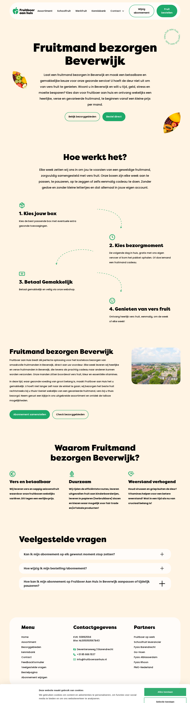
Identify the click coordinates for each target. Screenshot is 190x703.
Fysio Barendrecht (145, 647)
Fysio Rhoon (141, 662)
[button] (116, 11)
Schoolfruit (64, 11)
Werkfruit (81, 11)
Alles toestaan (165, 673)
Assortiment (44, 11)
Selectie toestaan (165, 683)
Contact (115, 11)
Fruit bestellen (166, 10)
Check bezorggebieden (70, 414)
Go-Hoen (139, 652)
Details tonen (160, 697)
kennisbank (28, 652)
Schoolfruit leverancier (147, 642)
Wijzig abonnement (141, 10)
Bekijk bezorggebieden (82, 116)
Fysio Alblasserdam (145, 657)
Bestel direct (114, 116)
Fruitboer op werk (144, 637)
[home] (24, 11)
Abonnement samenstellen (29, 414)
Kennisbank (99, 11)
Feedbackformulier (32, 662)
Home (24, 637)
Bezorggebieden (31, 647)
